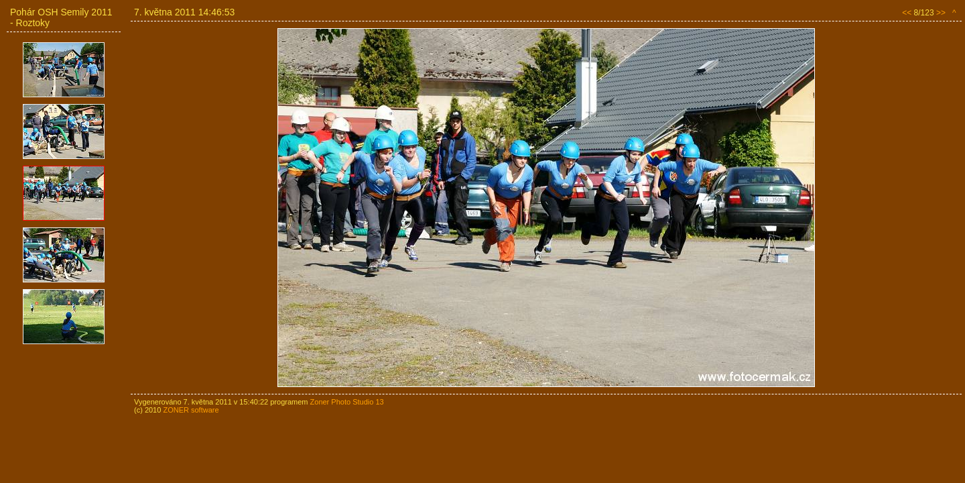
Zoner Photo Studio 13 (347, 402)
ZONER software (190, 410)
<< (906, 12)
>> (941, 12)
